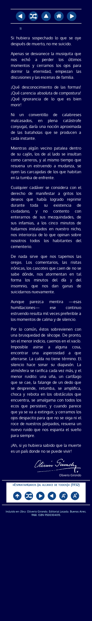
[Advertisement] (46, 570)
